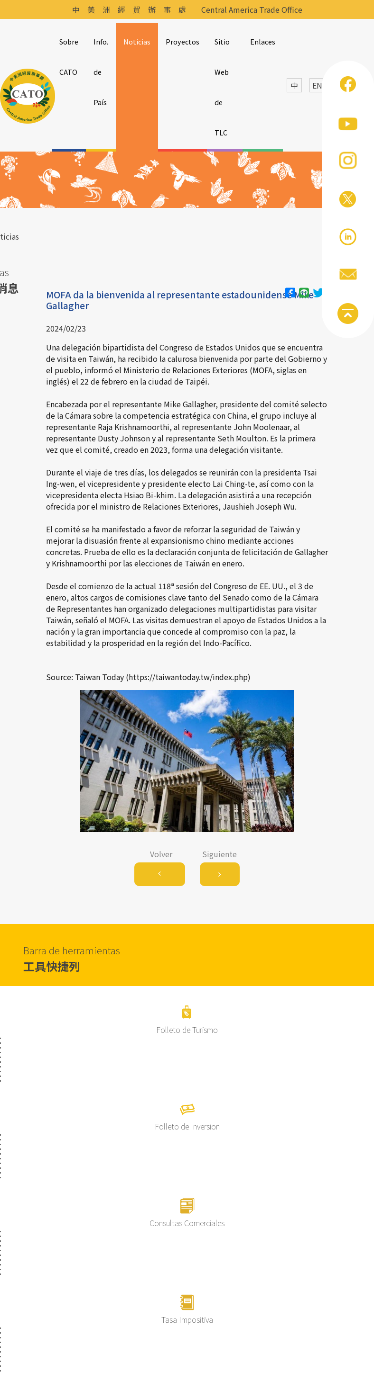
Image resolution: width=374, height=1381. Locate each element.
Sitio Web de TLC (222, 86)
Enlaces (262, 41)
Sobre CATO (68, 56)
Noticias (136, 41)
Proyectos (182, 41)
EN (317, 85)
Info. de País (101, 71)
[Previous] (159, 874)
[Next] (220, 874)
